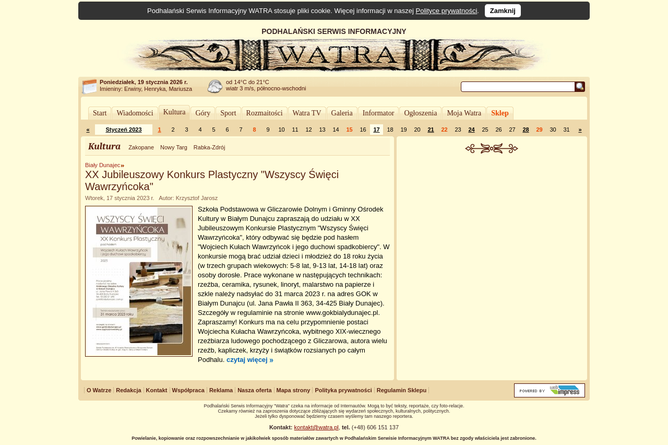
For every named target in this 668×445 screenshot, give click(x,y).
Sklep (499, 113)
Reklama (221, 390)
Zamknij (503, 11)
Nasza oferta (254, 390)
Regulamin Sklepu (401, 390)
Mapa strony (294, 390)
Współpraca (188, 390)
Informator (379, 113)
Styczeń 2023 (123, 129)
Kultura (174, 112)
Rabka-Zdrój (209, 147)
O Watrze (99, 390)
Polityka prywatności (343, 390)
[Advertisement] (492, 232)
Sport (228, 113)
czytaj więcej (247, 360)
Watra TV (307, 113)
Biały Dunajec (102, 165)
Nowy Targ (173, 147)
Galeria (342, 113)
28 (525, 129)
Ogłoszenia (420, 113)
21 (430, 129)
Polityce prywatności (447, 11)
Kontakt (157, 390)
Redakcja (128, 390)
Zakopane (141, 147)
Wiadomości (134, 113)
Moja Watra (464, 113)
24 (471, 129)
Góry (202, 113)
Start (99, 113)
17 (376, 129)
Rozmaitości (264, 113)
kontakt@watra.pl (316, 427)
